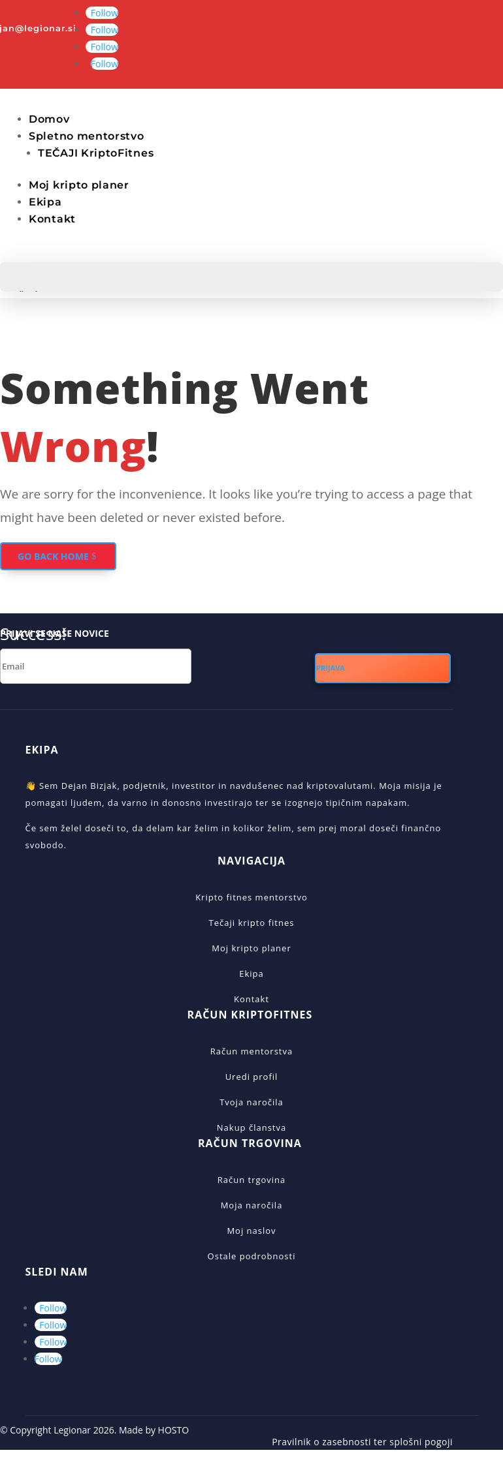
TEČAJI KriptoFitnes (96, 153)
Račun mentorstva (251, 1051)
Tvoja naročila (251, 1102)
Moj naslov (251, 1230)
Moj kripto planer (79, 185)
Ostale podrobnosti (252, 1256)
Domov (49, 119)
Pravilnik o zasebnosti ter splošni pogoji (362, 1441)
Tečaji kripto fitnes (252, 922)
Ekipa (45, 202)
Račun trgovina (252, 1180)
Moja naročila (252, 1205)
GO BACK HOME (53, 556)
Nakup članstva (251, 1127)
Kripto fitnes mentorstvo (251, 897)
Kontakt (52, 219)
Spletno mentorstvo (86, 136)
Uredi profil (251, 1076)
